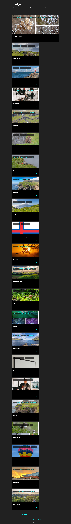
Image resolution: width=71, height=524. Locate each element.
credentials (25, 13)
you (18, 13)
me (13, 13)
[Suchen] (58, 4)
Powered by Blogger (36, 519)
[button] (57, 40)
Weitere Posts (25, 514)
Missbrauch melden (45, 56)
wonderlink (33, 13)
